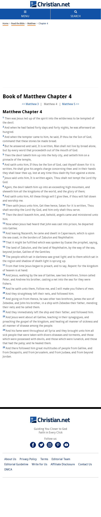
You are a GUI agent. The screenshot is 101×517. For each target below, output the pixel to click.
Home (5, 23)
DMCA (8, 469)
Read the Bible (17, 23)
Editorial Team (61, 459)
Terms (44, 459)
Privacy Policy (28, 459)
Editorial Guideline (16, 464)
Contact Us (85, 464)
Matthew (31, 23)
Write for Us (39, 464)
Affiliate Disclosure (63, 464)
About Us (10, 459)
